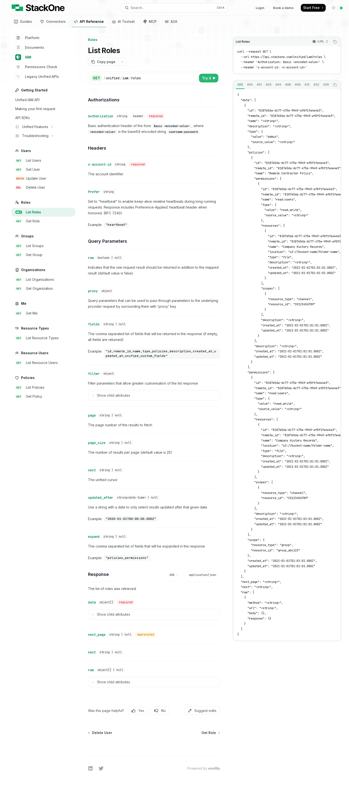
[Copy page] (103, 62)
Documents (29, 47)
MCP (150, 21)
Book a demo (283, 8)
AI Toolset (123, 21)
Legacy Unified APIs (37, 77)
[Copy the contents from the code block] (335, 42)
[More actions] (122, 62)
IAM (23, 57)
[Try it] (208, 78)
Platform (27, 38)
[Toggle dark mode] (333, 8)
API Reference (88, 22)
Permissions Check (36, 67)
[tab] (240, 85)
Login (260, 8)
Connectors (53, 21)
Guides (23, 21)
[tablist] (281, 85)
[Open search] (174, 7)
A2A (171, 21)
